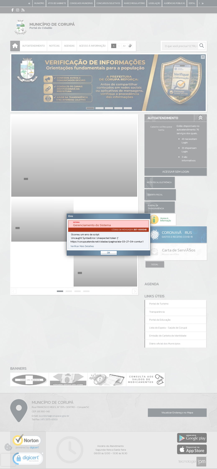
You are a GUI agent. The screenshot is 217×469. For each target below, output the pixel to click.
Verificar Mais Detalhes (82, 246)
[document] (108, 234)
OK (108, 252)
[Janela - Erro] (108, 235)
